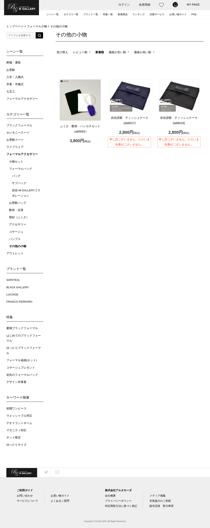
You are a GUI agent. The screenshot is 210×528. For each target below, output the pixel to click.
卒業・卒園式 (15, 84)
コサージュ (16, 231)
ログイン (124, 4)
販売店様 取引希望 (161, 505)
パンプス (15, 239)
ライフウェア (15, 147)
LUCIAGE (12, 294)
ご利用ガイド (25, 490)
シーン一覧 (52, 14)
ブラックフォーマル (19, 125)
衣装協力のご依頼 (160, 500)
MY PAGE (193, 4)
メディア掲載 (157, 495)
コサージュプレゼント (20, 367)
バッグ (16, 176)
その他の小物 (17, 246)
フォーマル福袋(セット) (21, 360)
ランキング (138, 14)
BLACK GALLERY (17, 287)
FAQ (194, 14)
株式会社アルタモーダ (118, 490)
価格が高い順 (142, 52)
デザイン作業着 (16, 382)
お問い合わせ (25, 495)
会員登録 (144, 4)
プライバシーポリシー (118, 500)
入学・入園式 (15, 77)
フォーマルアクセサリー (22, 98)
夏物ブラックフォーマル (22, 328)
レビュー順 (80, 52)
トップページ (15, 26)
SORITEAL (13, 279)
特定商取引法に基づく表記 (121, 505)
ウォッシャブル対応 (19, 415)
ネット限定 (13, 437)
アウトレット (15, 253)
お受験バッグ (17, 202)
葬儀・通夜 (13, 62)
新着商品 (123, 14)
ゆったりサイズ (16, 444)
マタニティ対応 (16, 430)
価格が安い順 (117, 52)
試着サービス (157, 14)
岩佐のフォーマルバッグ (22, 374)
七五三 (10, 91)
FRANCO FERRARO (19, 301)
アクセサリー (17, 224)
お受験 (10, 69)
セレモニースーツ (17, 132)
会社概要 (110, 495)
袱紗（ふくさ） (19, 217)
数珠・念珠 (16, 210)
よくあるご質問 (60, 500)
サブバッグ (19, 183)
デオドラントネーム (19, 423)
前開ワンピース (16, 408)
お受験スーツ (15, 139)
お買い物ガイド (178, 14)
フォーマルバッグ (20, 168)
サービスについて (27, 500)
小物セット (16, 161)
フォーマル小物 (37, 26)
